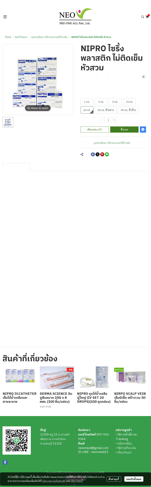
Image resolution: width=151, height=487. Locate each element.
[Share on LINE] (107, 154)
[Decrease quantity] (102, 120)
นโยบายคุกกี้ (77, 478)
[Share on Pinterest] (102, 154)
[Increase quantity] (114, 120)
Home (8, 37)
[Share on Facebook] (93, 154)
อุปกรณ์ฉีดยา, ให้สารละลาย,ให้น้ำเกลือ (49, 37)
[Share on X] (98, 154)
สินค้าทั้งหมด (21, 37)
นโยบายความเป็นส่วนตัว (54, 478)
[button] (142, 16)
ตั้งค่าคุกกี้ (114, 477)
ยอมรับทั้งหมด (133, 477)
